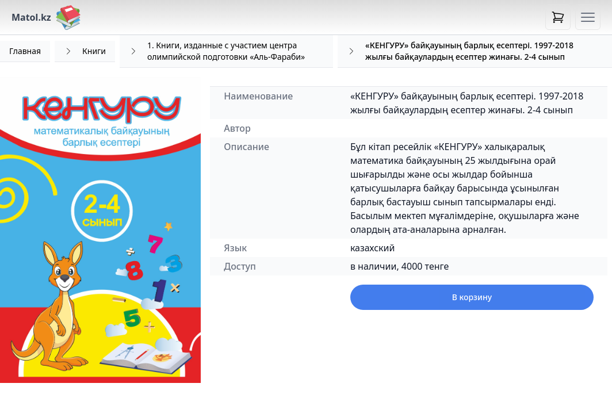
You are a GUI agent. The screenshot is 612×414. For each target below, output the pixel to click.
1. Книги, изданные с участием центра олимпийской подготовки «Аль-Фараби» (226, 51)
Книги (94, 50)
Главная (25, 50)
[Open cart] (558, 17)
